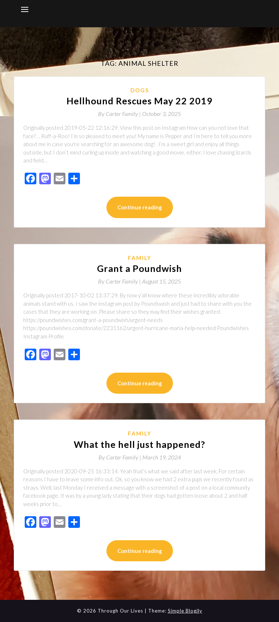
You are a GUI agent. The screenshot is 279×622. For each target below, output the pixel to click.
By (120, 113)
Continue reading (139, 207)
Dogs (139, 90)
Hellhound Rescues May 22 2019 (139, 100)
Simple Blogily (185, 611)
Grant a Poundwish (139, 268)
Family (139, 257)
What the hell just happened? (139, 444)
